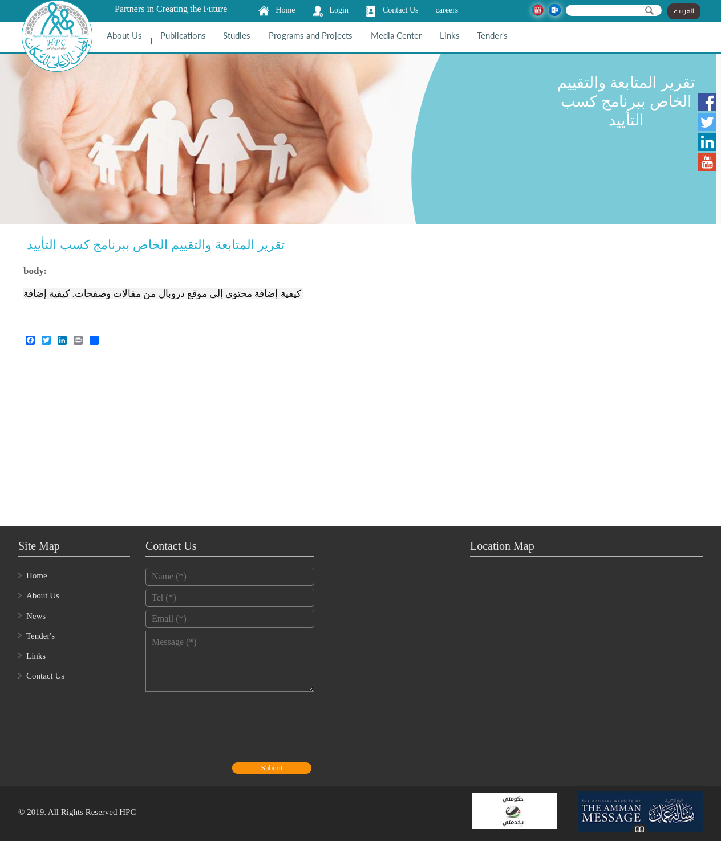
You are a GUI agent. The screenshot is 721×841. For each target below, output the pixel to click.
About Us (124, 35)
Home (285, 10)
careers (447, 10)
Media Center (396, 35)
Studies (236, 35)
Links (450, 35)
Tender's (492, 35)
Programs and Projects (311, 35)
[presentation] (232, 728)
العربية (684, 11)
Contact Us (401, 10)
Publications (183, 35)
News (36, 615)
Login (339, 10)
